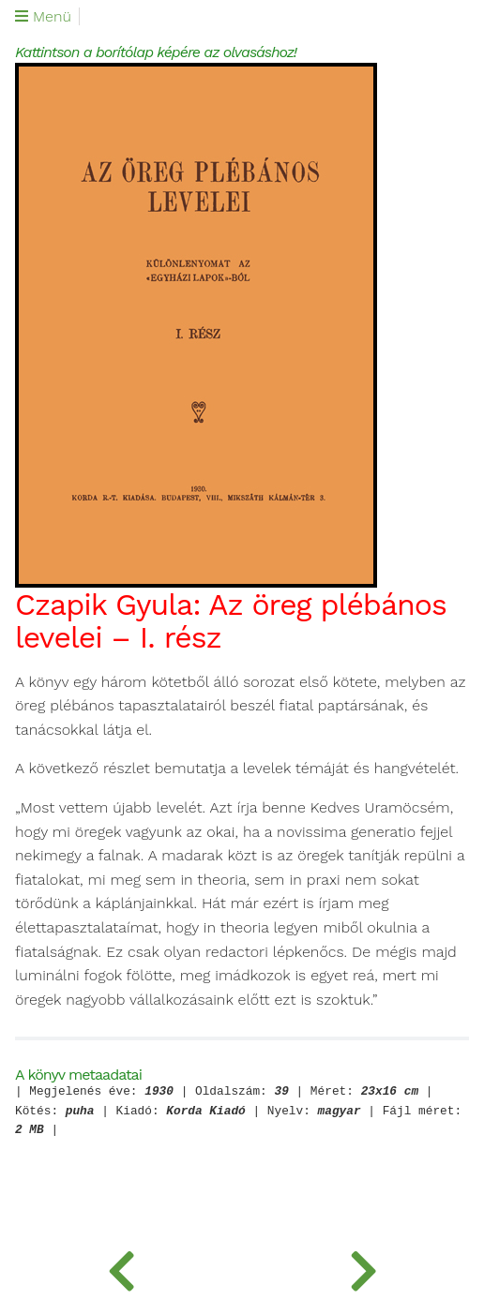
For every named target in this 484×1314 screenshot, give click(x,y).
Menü (43, 16)
